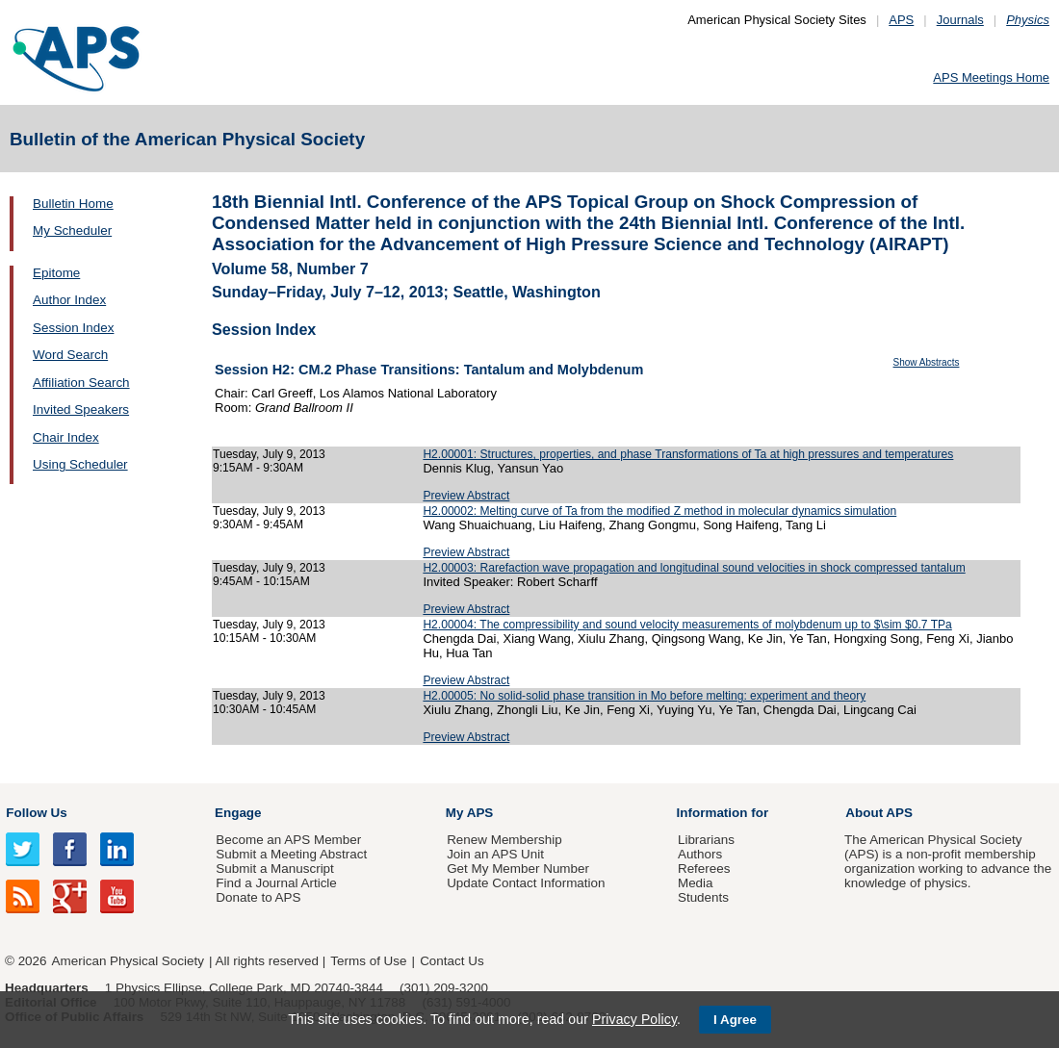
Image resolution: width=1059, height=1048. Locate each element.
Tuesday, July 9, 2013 (269, 454)
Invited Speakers (81, 409)
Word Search (70, 354)
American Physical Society (128, 961)
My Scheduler (72, 230)
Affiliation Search (81, 382)
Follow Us (36, 812)
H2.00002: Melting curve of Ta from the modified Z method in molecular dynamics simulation (659, 511)
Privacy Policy (634, 1019)
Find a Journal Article (276, 883)
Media (695, 883)
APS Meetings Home (991, 77)
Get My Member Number (518, 868)
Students (703, 897)
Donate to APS (258, 897)
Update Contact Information (526, 883)
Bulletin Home (73, 203)
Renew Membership (504, 839)
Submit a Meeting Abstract (291, 854)
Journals (960, 20)
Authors (700, 854)
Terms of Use (368, 961)
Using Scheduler (80, 464)
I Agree (735, 1019)
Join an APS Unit (495, 854)
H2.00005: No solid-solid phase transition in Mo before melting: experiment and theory (644, 696)
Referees (704, 868)
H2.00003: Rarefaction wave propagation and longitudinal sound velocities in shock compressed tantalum (694, 568)
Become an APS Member (288, 839)
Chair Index (66, 437)
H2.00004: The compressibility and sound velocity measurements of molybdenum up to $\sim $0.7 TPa (687, 624)
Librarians (706, 839)
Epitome (56, 273)
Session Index (73, 327)
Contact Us (451, 961)
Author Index (69, 300)
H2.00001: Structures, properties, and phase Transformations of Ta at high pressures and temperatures (688, 454)
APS (901, 20)
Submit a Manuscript (274, 868)
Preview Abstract (466, 495)
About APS (879, 812)
